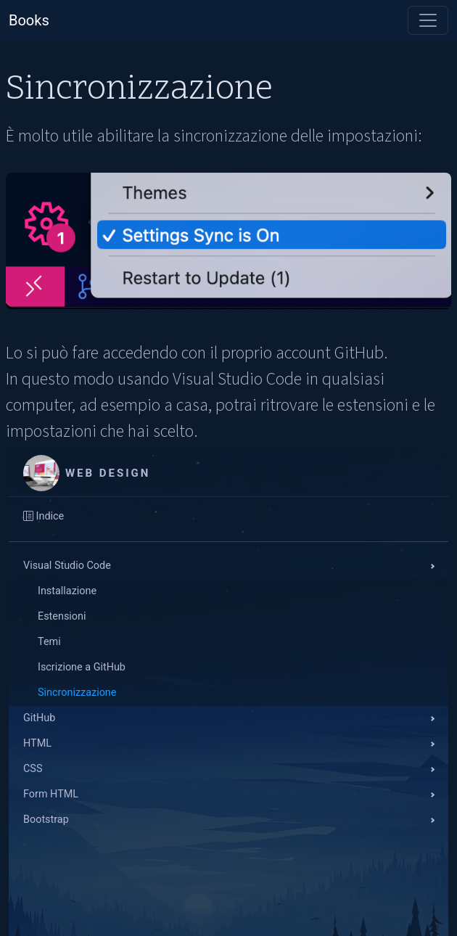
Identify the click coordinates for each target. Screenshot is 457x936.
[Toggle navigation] (428, 20)
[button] (228, 566)
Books (29, 20)
